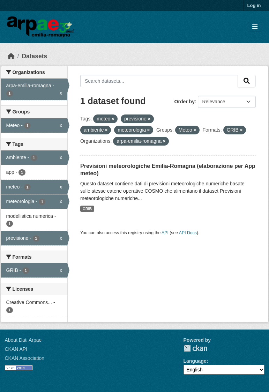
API (165, 232)
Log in (254, 5)
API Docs (188, 232)
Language (195, 361)
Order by (184, 101)
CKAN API (16, 349)
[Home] (11, 56)
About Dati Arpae (23, 340)
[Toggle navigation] (255, 27)
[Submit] (247, 81)
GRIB (87, 209)
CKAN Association (25, 358)
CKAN (195, 348)
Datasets (34, 56)
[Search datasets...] (159, 81)
